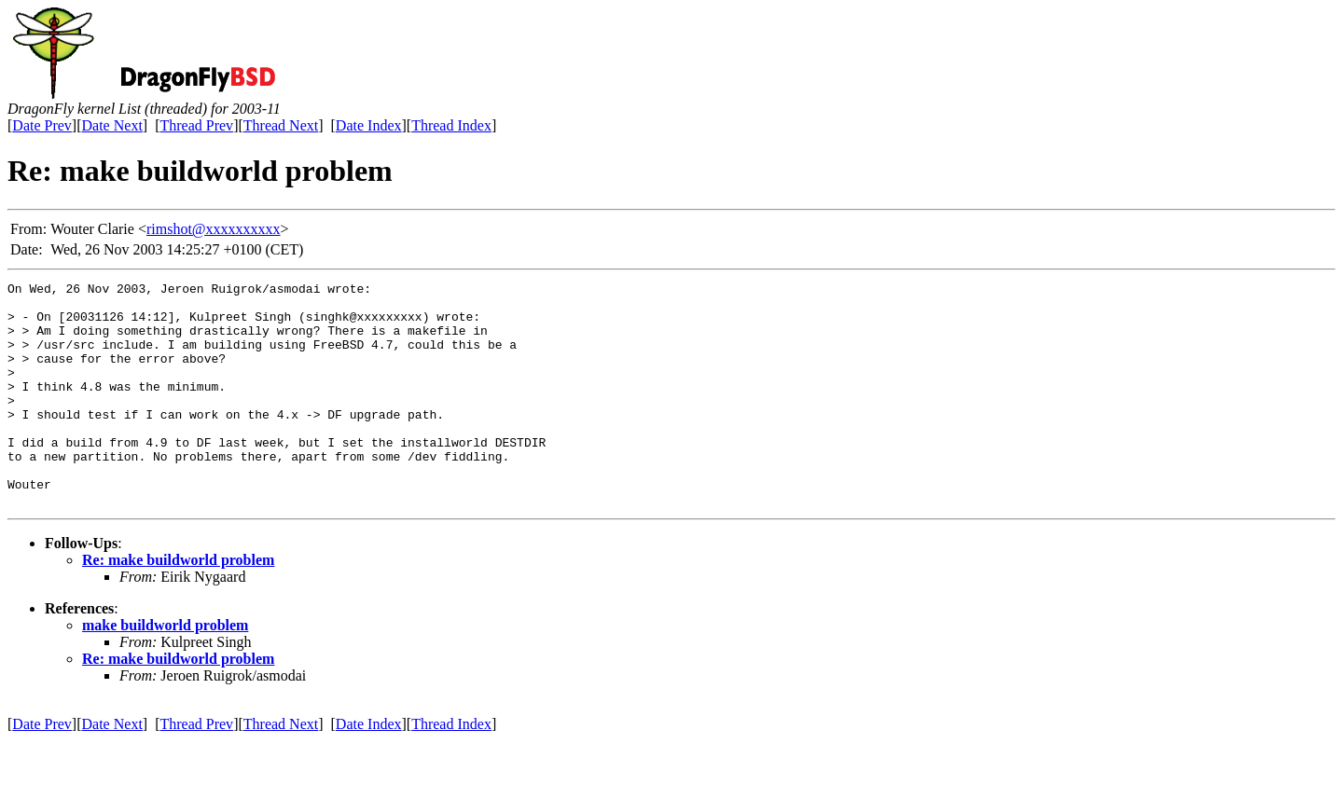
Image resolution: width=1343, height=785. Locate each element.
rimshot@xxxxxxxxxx (213, 229)
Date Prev (42, 125)
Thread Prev (196, 125)
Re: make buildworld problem (178, 605)
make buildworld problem (165, 670)
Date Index (369, 125)
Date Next (112, 125)
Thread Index (451, 125)
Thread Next (280, 125)
